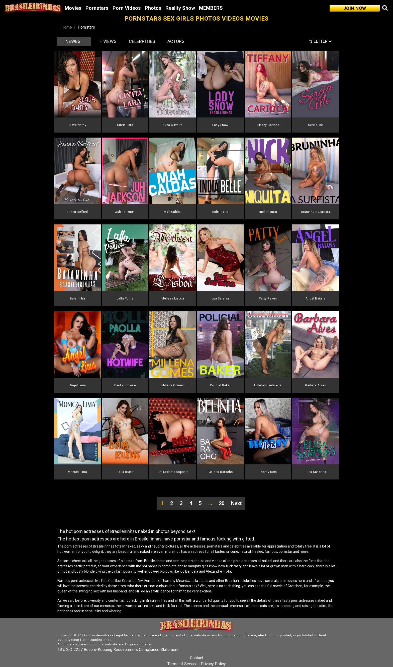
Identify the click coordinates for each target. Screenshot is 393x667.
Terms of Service (182, 663)
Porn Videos (127, 8)
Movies (73, 8)
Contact (196, 657)
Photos (153, 8)
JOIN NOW (354, 8)
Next (236, 503)
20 (221, 503)
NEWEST (74, 41)
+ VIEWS (108, 41)
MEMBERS (211, 8)
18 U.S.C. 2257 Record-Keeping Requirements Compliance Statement (117, 649)
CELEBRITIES (142, 41)
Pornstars (97, 8)
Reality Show (180, 8)
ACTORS (175, 41)
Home (66, 27)
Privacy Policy (213, 663)
